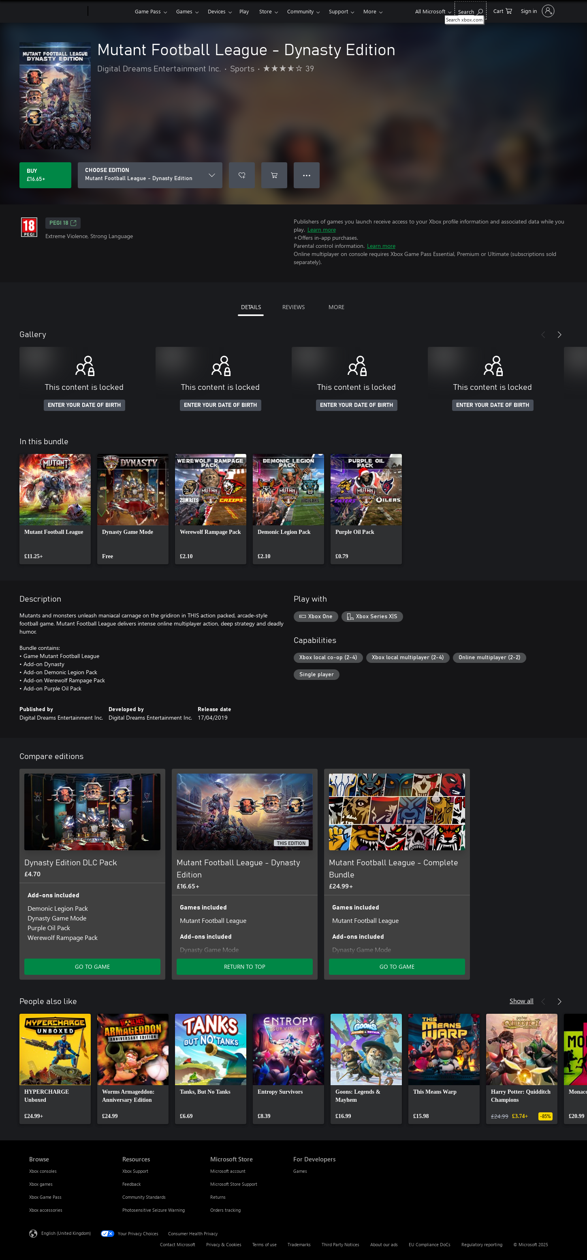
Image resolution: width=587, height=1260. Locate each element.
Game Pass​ (148, 11)
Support (338, 11)
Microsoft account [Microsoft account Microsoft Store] (227, 1171)
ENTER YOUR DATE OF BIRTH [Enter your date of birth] (84, 405)
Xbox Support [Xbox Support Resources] (135, 1171)
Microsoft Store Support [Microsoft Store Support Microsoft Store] (233, 1184)
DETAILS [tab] (251, 307)
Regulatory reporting (481, 1244)
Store (265, 11)
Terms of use (264, 1244)
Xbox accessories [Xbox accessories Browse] (45, 1210)
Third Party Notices (340, 1244)
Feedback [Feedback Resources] (131, 1184)
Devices (217, 11)
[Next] (559, 334)
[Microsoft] (57, 11)
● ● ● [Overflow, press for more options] (307, 175)
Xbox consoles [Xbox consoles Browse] (43, 1171)
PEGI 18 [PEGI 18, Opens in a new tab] (63, 223)
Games (184, 11)
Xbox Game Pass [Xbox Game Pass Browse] (45, 1197)
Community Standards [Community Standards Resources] (144, 1197)
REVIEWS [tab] (293, 307)
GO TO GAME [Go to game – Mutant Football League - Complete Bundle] (397, 966)
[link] (55, 509)
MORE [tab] (336, 307)
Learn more (321, 229)
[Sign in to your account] (537, 11)
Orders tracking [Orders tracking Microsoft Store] (225, 1210)
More (369, 11)
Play (244, 11)
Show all (522, 1000)
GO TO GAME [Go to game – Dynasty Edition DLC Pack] (92, 966)
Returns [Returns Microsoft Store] (218, 1197)
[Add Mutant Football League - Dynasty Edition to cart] (274, 175)
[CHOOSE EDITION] (150, 175)
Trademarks (299, 1244)
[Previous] (543, 334)
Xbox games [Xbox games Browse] (41, 1184)
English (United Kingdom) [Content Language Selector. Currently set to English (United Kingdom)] (66, 1233)
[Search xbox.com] (471, 10)
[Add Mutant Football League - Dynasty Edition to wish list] (242, 175)
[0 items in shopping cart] (502, 10)
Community (300, 11)
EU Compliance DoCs (429, 1244)
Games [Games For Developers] (300, 1171)
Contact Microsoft (177, 1244)
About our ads (384, 1244)
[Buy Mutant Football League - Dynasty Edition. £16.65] (45, 175)
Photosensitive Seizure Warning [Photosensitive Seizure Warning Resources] (153, 1210)
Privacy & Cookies (223, 1244)
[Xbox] (110, 11)
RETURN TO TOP (244, 966)
